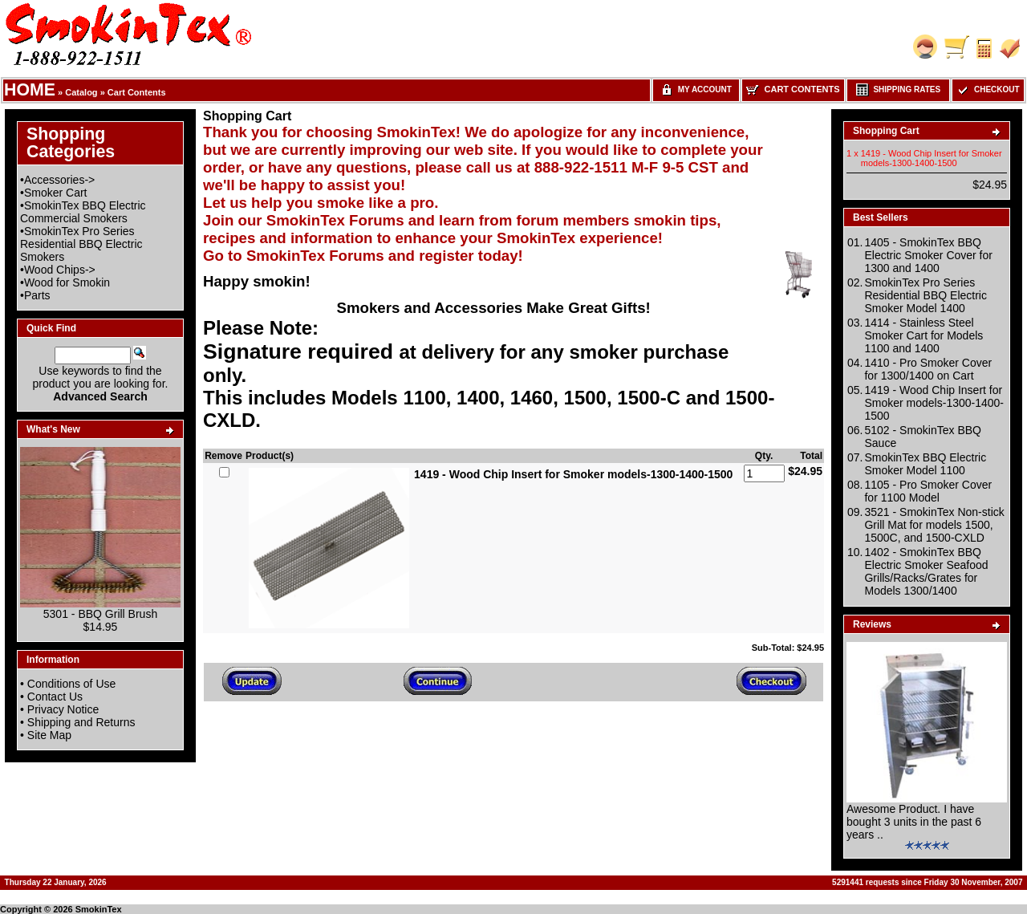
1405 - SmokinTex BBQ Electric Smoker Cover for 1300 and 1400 (928, 255)
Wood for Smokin (67, 282)
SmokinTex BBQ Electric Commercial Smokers (83, 212)
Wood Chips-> (59, 269)
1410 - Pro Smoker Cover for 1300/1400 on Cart (928, 369)
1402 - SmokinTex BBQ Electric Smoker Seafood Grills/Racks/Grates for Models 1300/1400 (926, 571)
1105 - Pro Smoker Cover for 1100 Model (928, 491)
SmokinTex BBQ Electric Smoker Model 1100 (925, 464)
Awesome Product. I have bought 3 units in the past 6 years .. (913, 821)
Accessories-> (59, 179)
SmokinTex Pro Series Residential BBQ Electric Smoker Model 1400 (925, 295)
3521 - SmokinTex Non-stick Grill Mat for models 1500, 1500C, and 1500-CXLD (934, 525)
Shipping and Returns (81, 722)
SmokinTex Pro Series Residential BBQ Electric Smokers (81, 244)
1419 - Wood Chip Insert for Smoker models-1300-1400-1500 (934, 403)
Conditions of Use (71, 683)
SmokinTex (98, 909)
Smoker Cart (55, 192)
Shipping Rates (898, 89)
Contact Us (55, 696)
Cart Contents (137, 92)
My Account (696, 89)
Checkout (987, 89)
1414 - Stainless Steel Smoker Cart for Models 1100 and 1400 (923, 335)
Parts (37, 295)
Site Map (49, 735)
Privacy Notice (63, 709)
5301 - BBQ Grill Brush (100, 613)
